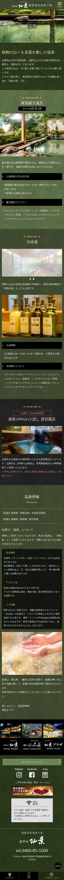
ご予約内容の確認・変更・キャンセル (33, 782)
